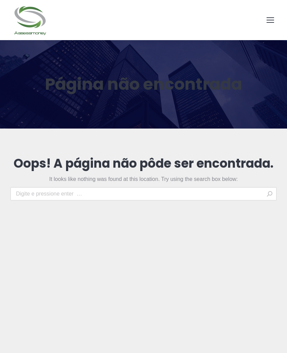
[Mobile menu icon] (270, 20)
